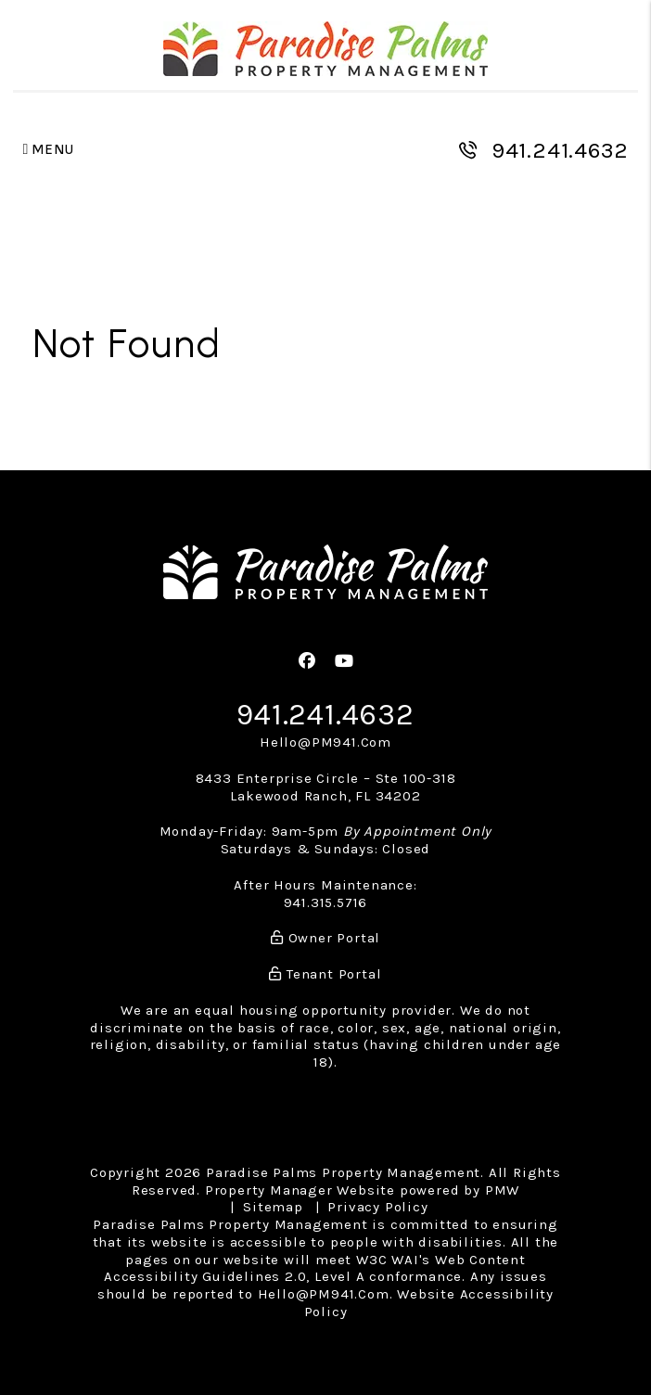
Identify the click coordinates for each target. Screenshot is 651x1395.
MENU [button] (49, 150)
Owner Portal (325, 937)
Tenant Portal (325, 974)
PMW (502, 1190)
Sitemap (273, 1206)
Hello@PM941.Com (325, 742)
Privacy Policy (377, 1206)
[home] (325, 49)
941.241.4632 (560, 150)
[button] (307, 662)
